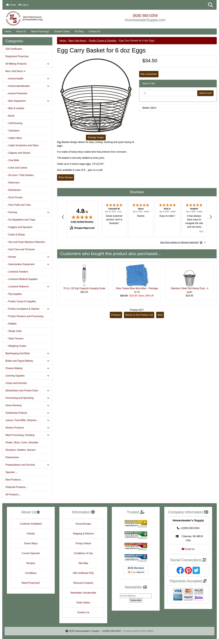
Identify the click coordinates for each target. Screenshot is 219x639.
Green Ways (30, 543)
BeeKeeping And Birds (27, 353)
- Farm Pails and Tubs (18, 205)
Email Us (188, 549)
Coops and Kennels (16, 383)
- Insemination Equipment (27, 264)
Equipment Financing (16, 56)
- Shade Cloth (13, 331)
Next (160, 315)
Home (11, 4)
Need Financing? (40, 31)
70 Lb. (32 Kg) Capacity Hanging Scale (84, 288)
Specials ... (11, 472)
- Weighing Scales (15, 346)
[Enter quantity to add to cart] (169, 93)
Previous (116, 315)
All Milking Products (27, 63)
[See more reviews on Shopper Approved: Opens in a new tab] (179, 242)
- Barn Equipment (27, 101)
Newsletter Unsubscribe (83, 592)
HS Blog (79, 31)
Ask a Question (149, 74)
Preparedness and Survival (27, 464)
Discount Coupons (83, 583)
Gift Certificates (13, 49)
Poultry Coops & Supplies (102, 40)
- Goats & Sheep (15, 234)
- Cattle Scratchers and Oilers (22, 145)
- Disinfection (13, 190)
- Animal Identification (27, 86)
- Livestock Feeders (16, 271)
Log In (23, 4)
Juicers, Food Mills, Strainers (27, 420)
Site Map (83, 563)
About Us (21, 31)
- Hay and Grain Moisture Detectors (25, 242)
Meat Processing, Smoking (27, 435)
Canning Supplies (27, 375)
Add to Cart (205, 93)
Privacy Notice (83, 543)
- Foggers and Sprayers (18, 227)
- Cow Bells (12, 160)
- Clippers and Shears (17, 153)
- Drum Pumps (14, 197)
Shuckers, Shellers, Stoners (20, 450)
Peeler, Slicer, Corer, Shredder (21, 442)
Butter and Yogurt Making (27, 361)
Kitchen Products (27, 427)
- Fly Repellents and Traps (20, 219)
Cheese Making (27, 368)
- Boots (10, 115)
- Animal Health (27, 78)
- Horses (27, 257)
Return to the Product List (139, 315)
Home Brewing (27, 405)
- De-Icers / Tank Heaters (19, 175)
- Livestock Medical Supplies (21, 279)
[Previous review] (63, 216)
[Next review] (210, 216)
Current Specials (31, 553)
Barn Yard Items (77, 40)
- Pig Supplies (13, 294)
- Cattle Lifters (13, 138)
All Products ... (13, 494)
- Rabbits (11, 323)
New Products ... (14, 479)
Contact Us (94, 31)
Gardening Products (27, 413)
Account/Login (83, 523)
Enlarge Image (96, 137)
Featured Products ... (16, 487)
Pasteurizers (12, 457)
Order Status (83, 602)
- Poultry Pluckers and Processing (24, 316)
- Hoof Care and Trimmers (20, 249)
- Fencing (27, 212)
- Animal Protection (16, 93)
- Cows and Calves (16, 167)
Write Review (65, 177)
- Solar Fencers (14, 338)
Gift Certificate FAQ (83, 573)
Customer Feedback (31, 523)
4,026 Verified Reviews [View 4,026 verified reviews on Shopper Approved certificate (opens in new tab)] (82, 221)
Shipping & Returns (83, 533)
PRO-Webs (147, 631)
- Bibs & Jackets (14, 108)
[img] (82, 217)
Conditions (31, 573)
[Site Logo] (38, 18)
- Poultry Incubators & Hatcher (27, 309)
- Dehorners (12, 182)
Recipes (30, 563)
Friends (31, 533)
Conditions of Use (83, 553)
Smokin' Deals (62, 31)
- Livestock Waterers (27, 286)
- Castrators (12, 130)
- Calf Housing (13, 123)
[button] (210, 4)
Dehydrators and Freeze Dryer (27, 390)
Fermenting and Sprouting (27, 398)
